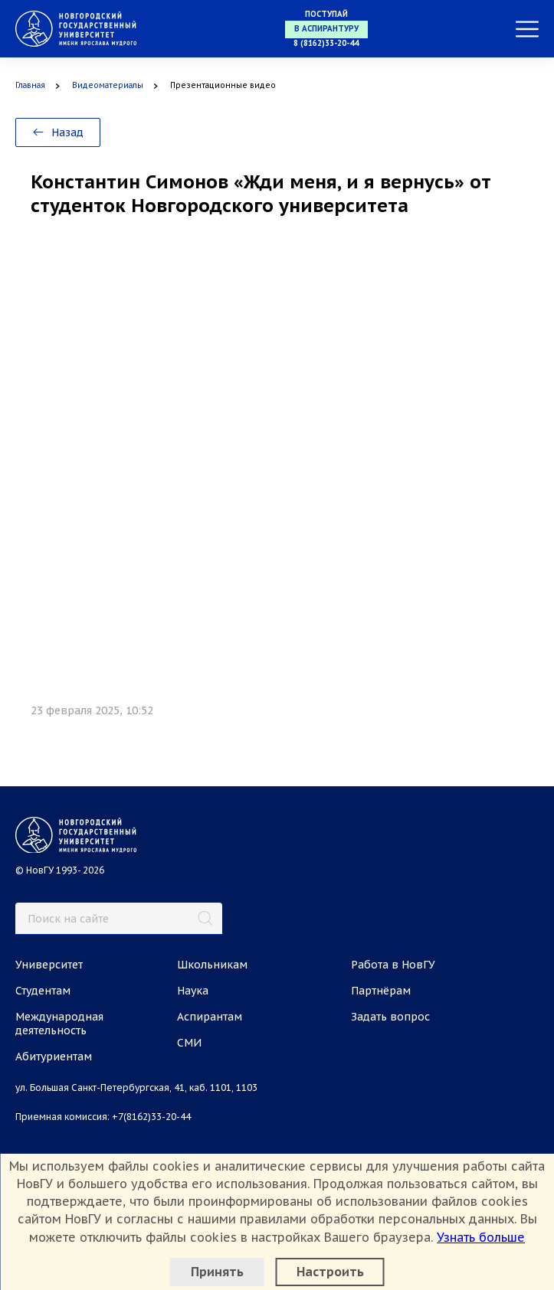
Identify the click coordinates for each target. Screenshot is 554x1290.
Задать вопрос (390, 1017)
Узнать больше (481, 1237)
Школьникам (212, 965)
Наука (192, 991)
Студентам (42, 991)
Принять (217, 1271)
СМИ (189, 1043)
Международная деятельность (59, 1023)
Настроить (330, 1271)
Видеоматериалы (107, 85)
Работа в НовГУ (393, 965)
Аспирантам (209, 1017)
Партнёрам (381, 991)
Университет (49, 965)
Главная (30, 85)
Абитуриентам (53, 1056)
